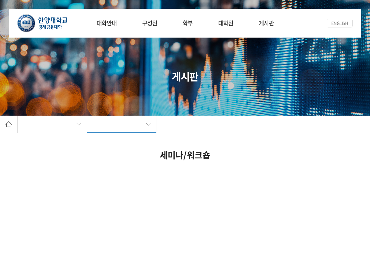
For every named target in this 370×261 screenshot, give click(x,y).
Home (8, 124)
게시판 (266, 23)
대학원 (225, 23)
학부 (188, 23)
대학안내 (107, 23)
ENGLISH (339, 23)
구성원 (149, 23)
